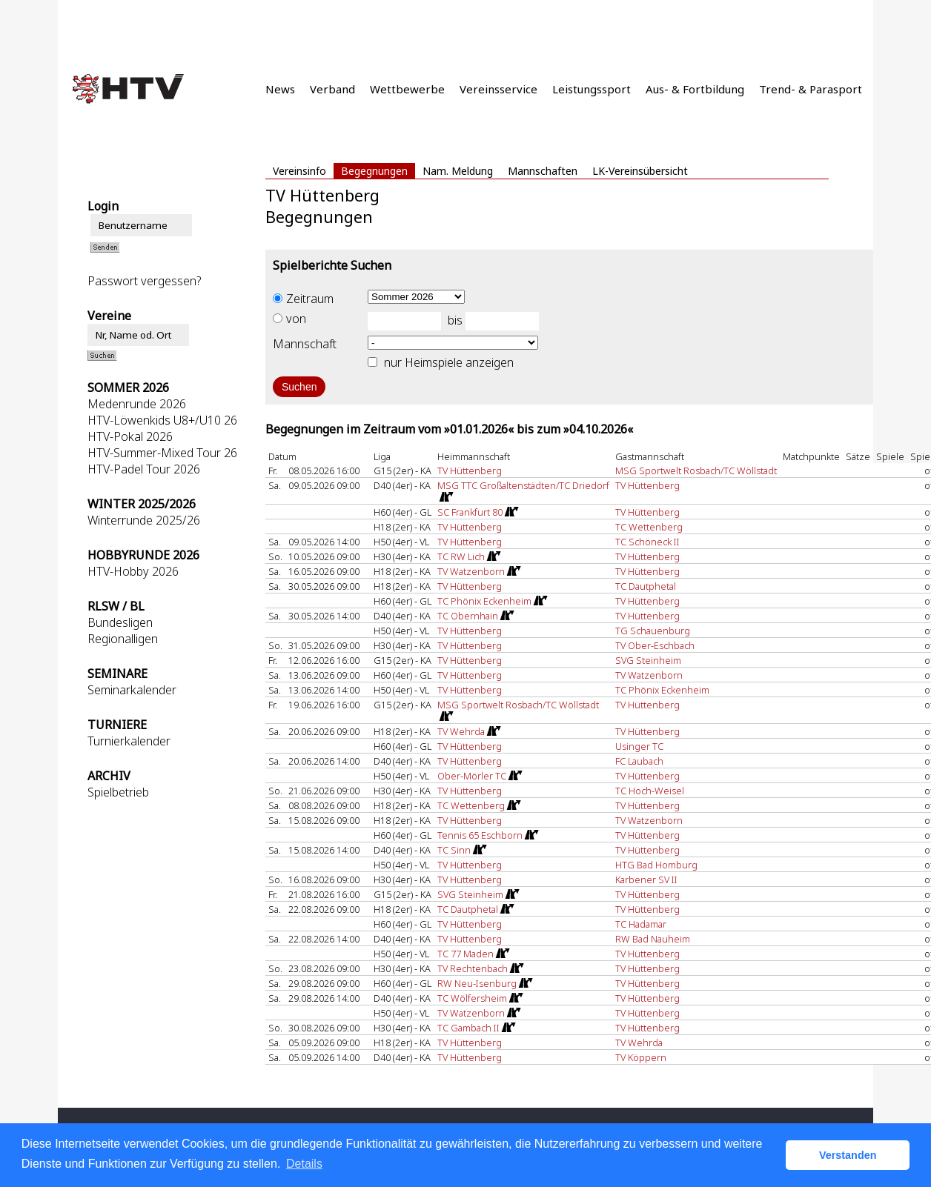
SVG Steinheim (648, 660)
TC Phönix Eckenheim (662, 689)
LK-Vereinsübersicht (640, 171)
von (289, 318)
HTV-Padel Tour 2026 (143, 469)
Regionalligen (122, 639)
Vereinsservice (498, 89)
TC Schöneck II (647, 541)
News (280, 89)
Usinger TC (639, 746)
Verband (332, 89)
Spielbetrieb (118, 792)
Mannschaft (305, 344)
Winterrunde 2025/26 (143, 520)
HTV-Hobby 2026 (133, 571)
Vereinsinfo (299, 171)
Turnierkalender (128, 741)
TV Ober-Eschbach (655, 645)
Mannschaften (542, 171)
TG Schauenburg (652, 630)
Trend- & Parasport (810, 89)
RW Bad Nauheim (652, 938)
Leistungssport (591, 89)
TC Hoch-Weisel (649, 790)
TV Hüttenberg (469, 470)
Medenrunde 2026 (136, 404)
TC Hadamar (640, 924)
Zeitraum (303, 298)
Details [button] (304, 1163)
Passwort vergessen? (144, 281)
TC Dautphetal (645, 586)
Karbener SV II (646, 879)
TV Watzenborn (649, 675)
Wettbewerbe (407, 89)
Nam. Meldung (458, 171)
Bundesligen (120, 622)
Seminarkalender (131, 690)
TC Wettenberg (649, 526)
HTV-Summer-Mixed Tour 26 (162, 453)
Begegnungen (374, 171)
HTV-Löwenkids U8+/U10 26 (162, 420)
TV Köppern (640, 1057)
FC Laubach (639, 761)
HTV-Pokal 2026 (130, 436)
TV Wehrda (639, 1042)
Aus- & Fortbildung (695, 89)
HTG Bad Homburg (656, 864)
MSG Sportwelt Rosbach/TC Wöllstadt (696, 470)
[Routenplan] (445, 497)
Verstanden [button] (848, 1155)
